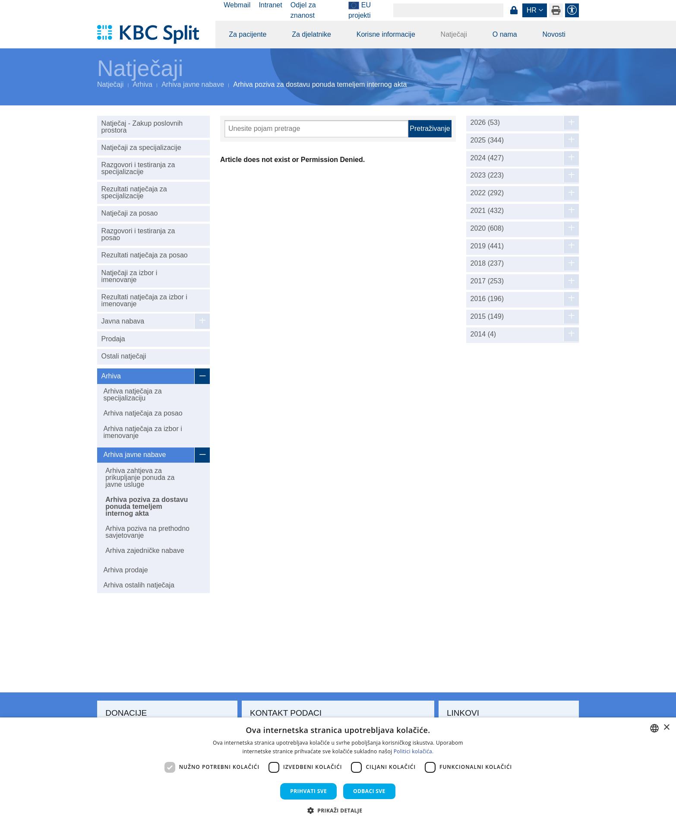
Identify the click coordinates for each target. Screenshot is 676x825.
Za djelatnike (311, 34)
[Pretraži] (316, 128)
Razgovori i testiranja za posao (138, 234)
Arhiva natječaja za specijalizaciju (132, 394)
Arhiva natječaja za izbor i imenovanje (142, 432)
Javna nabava (123, 321)
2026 (485, 122)
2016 (487, 298)
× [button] (666, 727)
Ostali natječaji (123, 356)
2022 (487, 193)
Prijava (513, 10)
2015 (487, 316)
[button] (338, 810)
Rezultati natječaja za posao (144, 255)
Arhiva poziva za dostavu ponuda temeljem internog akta (146, 506)
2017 (487, 281)
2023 (487, 175)
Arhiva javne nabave (192, 84)
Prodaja (113, 339)
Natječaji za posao (129, 213)
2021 (487, 210)
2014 (483, 334)
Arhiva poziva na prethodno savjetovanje (147, 532)
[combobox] (654, 728)
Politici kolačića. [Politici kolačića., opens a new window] (414, 751)
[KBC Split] (152, 34)
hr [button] (532, 10)
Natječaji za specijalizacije (141, 147)
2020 (487, 228)
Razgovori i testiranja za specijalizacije (138, 168)
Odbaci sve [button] (369, 791)
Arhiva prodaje (125, 570)
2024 (487, 158)
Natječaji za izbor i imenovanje (129, 276)
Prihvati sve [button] (308, 791)
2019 (487, 246)
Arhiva (142, 84)
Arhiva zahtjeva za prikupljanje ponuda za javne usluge (139, 477)
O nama (505, 34)
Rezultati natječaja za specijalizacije (134, 192)
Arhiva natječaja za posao (142, 413)
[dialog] (338, 771)
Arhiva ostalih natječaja (138, 585)
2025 (487, 140)
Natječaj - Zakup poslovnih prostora (142, 127)
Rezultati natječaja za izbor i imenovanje (144, 300)
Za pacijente (247, 34)
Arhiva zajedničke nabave (144, 550)
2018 (487, 263)
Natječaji (454, 34)
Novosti (553, 34)
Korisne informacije (386, 34)
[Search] (448, 10)
